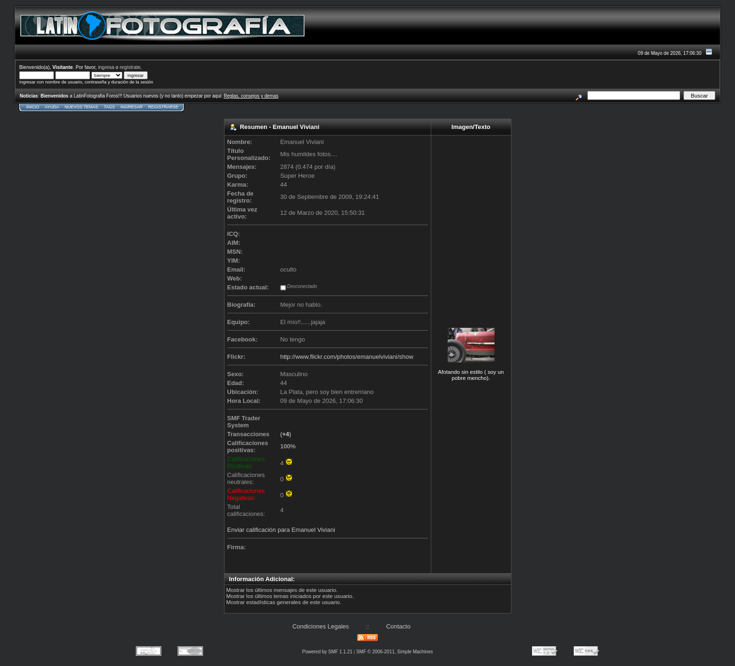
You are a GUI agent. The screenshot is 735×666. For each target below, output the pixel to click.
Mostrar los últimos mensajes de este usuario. (282, 590)
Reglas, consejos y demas (251, 95)
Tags (109, 107)
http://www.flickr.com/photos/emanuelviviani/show (346, 356)
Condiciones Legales (320, 626)
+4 (285, 434)
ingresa (106, 67)
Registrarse (163, 107)
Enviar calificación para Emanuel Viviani (281, 529)
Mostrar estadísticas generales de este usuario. (284, 602)
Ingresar (131, 107)
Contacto (398, 626)
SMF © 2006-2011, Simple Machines (394, 651)
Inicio (32, 107)
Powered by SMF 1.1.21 (327, 651)
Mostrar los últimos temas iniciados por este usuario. (290, 596)
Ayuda (52, 107)
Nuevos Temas (81, 107)
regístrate (130, 67)
